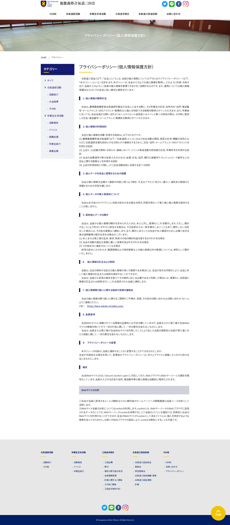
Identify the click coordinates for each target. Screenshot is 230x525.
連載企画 (53, 151)
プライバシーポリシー (175, 471)
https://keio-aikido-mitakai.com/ (105, 306)
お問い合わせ (173, 14)
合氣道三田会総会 (143, 462)
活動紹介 (53, 94)
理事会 (138, 467)
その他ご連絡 (110, 484)
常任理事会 (140, 471)
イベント (53, 129)
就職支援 (53, 137)
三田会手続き (122, 14)
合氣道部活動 (54, 87)
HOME (53, 14)
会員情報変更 (110, 475)
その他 (52, 108)
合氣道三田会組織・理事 (146, 475)
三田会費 (108, 462)
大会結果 (53, 101)
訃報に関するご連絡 (113, 480)
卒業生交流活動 (55, 115)
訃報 (137, 484)
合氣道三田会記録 (147, 14)
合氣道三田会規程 (143, 480)
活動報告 (53, 122)
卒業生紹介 (55, 144)
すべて (50, 80)
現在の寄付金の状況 (113, 471)
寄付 (106, 467)
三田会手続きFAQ (112, 489)
